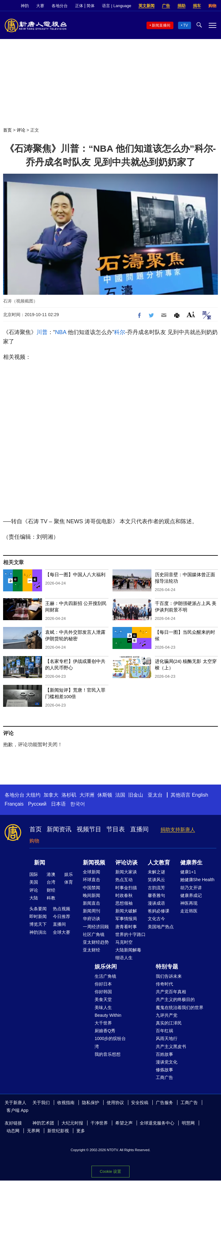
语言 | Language (116, 5)
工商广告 (164, 1077)
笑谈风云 (156, 879)
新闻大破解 (126, 910)
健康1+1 (188, 871)
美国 (33, 882)
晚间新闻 (91, 895)
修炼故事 (164, 1069)
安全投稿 (139, 1102)
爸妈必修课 (158, 910)
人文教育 (159, 862)
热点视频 (61, 908)
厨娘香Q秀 (105, 1030)
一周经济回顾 (96, 926)
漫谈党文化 (166, 1061)
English (200, 795)
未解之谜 (156, 871)
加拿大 (51, 795)
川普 (42, 332)
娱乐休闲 (106, 967)
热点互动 (124, 879)
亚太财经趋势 (96, 942)
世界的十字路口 (130, 934)
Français (14, 804)
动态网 (12, 1130)
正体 (79, 5)
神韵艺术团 (43, 1122)
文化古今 (156, 918)
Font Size (190, 314)
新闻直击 (91, 903)
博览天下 (38, 924)
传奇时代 (164, 983)
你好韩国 (103, 991)
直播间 (139, 829)
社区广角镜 (93, 934)
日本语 (58, 804)
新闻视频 (94, 862)
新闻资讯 (59, 829)
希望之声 (124, 1122)
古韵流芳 (156, 887)
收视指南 (65, 1102)
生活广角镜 (105, 976)
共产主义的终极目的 (175, 999)
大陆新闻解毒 (128, 949)
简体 (91, 5)
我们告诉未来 (169, 976)
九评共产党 (166, 1015)
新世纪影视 (58, 1130)
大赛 (40, 5)
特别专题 (167, 967)
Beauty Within (108, 1015)
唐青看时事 (126, 926)
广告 (166, 5)
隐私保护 (90, 1102)
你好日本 (103, 983)
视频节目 (89, 829)
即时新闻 (38, 916)
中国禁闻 (91, 887)
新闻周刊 (91, 910)
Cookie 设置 (110, 1171)
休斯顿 (104, 795)
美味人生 (103, 1007)
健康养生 (191, 862)
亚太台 (155, 795)
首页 (7, 130)
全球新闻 (91, 871)
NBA (60, 332)
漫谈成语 (156, 903)
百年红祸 (164, 1030)
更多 (80, 1130)
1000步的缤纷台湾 (110, 1042)
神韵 (25, 5)
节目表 (115, 829)
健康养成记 (191, 895)
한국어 (77, 804)
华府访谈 (91, 918)
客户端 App (17, 1110)
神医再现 (189, 903)
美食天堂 (103, 999)
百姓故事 (164, 1054)
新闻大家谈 (126, 871)
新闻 (39, 862)
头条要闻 (38, 908)
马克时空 (124, 942)
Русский (37, 804)
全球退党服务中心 (157, 1122)
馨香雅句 (156, 895)
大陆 (33, 897)
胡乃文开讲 (191, 887)
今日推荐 (61, 916)
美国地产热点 (161, 926)
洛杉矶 (69, 795)
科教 (51, 897)
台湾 (51, 882)
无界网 (33, 1130)
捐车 (197, 5)
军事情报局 (126, 918)
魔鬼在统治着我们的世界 (179, 1007)
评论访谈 (126, 862)
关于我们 (41, 1102)
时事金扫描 (126, 887)
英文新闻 (146, 5)
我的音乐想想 (108, 1054)
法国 (120, 795)
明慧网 (188, 1122)
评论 (21, 130)
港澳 (51, 874)
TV (185, 25)
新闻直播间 (161, 25)
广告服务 (164, 1102)
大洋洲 (86, 795)
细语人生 (124, 957)
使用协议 (115, 1102)
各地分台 (60, 5)
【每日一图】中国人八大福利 (75, 574)
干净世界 (99, 1122)
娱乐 (68, 874)
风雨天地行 (166, 1038)
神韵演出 (38, 932)
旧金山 (135, 795)
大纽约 (33, 795)
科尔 (119, 332)
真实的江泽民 (169, 1022)
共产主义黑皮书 (171, 1046)
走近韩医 (189, 910)
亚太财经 (91, 949)
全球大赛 (61, 932)
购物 (212, 5)
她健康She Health (197, 879)
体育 (68, 882)
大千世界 (103, 1022)
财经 (51, 890)
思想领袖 (124, 903)
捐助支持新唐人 (177, 829)
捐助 (181, 5)
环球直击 (91, 879)
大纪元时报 (72, 1122)
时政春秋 (124, 895)
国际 (33, 874)
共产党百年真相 (171, 991)
